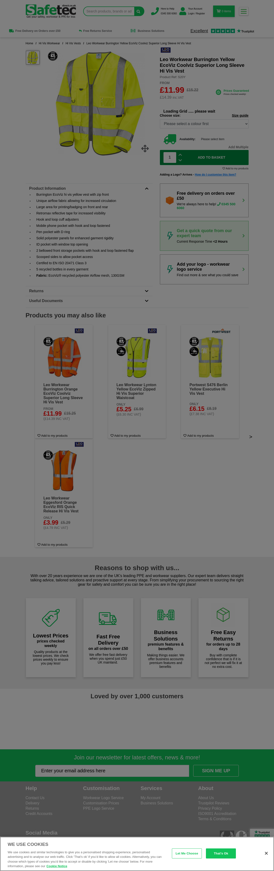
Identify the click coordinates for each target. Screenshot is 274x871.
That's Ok (221, 853)
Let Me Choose (186, 853)
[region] (137, 854)
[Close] (266, 853)
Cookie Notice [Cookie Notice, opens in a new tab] (57, 866)
